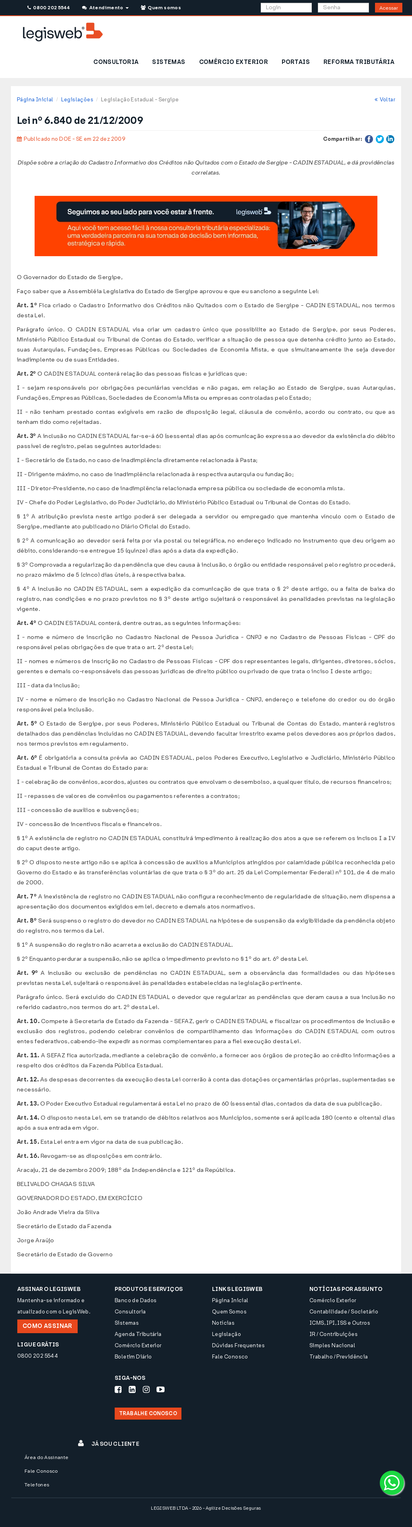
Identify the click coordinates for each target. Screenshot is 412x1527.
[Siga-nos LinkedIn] (132, 1389)
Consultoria (130, 1311)
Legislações (77, 99)
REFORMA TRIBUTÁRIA (358, 62)
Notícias (223, 1322)
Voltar (385, 99)
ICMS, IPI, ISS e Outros (339, 1322)
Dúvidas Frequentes (238, 1345)
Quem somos (161, 7)
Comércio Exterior (138, 1345)
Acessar (388, 8)
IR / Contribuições (333, 1334)
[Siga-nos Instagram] (146, 1389)
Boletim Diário (133, 1356)
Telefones (37, 1485)
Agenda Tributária (138, 1334)
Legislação (226, 1334)
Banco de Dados (136, 1300)
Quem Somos (229, 1311)
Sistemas (127, 1322)
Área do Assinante (47, 1457)
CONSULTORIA (115, 62)
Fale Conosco (230, 1356)
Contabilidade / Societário (343, 1311)
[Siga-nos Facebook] (118, 1389)
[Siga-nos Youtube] (161, 1389)
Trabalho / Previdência (338, 1356)
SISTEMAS (168, 62)
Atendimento (105, 7)
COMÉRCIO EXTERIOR (233, 62)
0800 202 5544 (48, 7)
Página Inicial (35, 99)
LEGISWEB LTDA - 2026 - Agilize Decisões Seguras (206, 1508)
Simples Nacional (332, 1345)
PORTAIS (296, 62)
